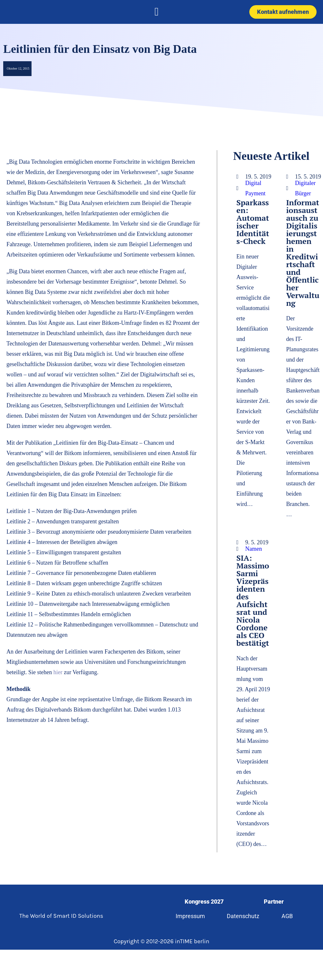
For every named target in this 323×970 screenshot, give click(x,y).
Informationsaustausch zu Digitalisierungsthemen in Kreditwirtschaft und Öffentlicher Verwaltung (302, 252)
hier (58, 672)
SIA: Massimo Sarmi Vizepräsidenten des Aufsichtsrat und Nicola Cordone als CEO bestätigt (252, 600)
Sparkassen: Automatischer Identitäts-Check (252, 221)
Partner (274, 901)
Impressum (190, 916)
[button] (157, 12)
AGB (287, 916)
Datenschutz (243, 916)
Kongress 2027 (204, 901)
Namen (253, 549)
